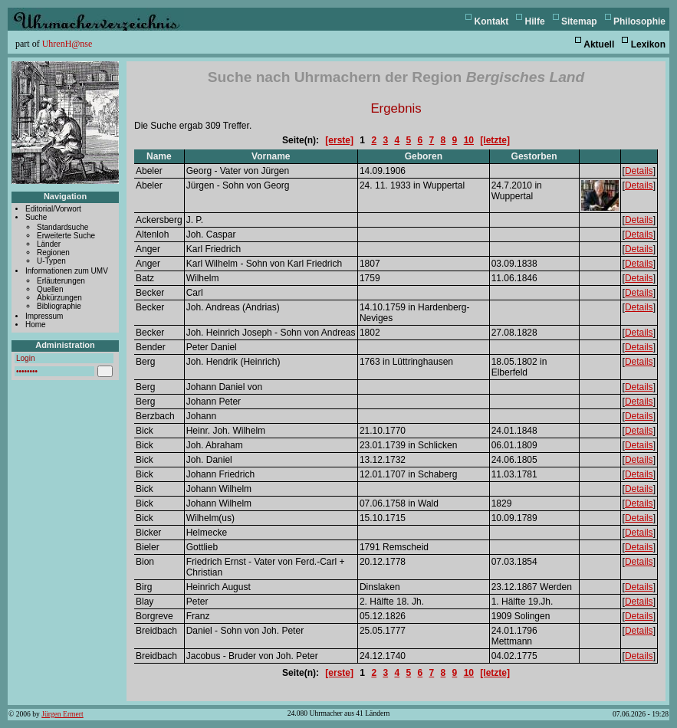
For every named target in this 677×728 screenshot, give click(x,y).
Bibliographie (59, 306)
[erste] (339, 140)
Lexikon (648, 44)
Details (639, 171)
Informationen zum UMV (66, 271)
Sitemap (579, 21)
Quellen (50, 289)
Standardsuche (62, 227)
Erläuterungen (61, 281)
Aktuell (598, 44)
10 (469, 140)
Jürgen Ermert (62, 714)
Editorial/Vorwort (53, 209)
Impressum (44, 316)
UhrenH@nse (67, 43)
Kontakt (492, 21)
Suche (36, 217)
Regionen (53, 252)
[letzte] (495, 140)
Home (35, 324)
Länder (49, 244)
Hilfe (535, 21)
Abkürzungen (59, 297)
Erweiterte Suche (66, 235)
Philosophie (639, 21)
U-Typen (51, 261)
